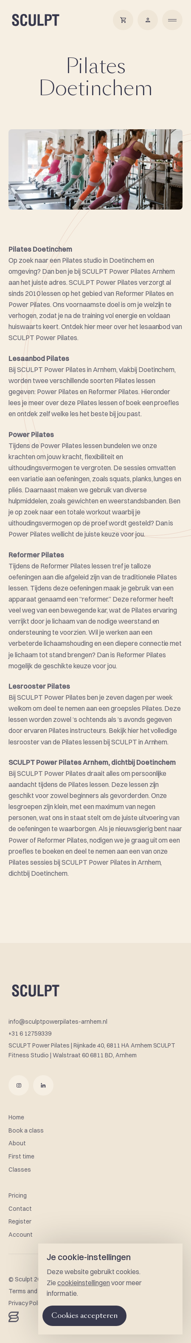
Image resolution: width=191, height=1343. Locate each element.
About (17, 1143)
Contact (20, 1208)
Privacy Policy (26, 1303)
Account (20, 1234)
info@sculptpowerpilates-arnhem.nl (57, 1021)
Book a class (26, 1130)
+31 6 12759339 (29, 1033)
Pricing (17, 1195)
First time (21, 1156)
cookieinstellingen (83, 1282)
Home (16, 1117)
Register (19, 1221)
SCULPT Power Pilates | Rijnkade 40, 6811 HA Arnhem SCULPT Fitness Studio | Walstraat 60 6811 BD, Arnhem (91, 1050)
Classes (19, 1169)
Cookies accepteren (84, 1315)
